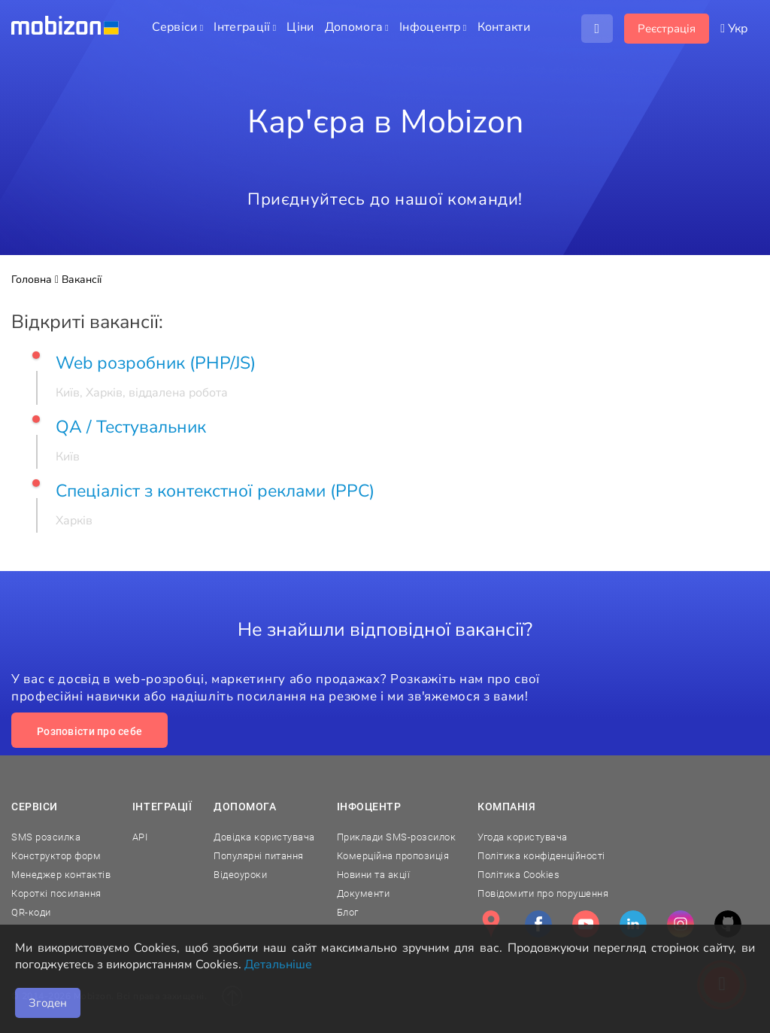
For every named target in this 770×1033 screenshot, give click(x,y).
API (140, 837)
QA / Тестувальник (131, 427)
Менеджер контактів (61, 874)
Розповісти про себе (89, 731)
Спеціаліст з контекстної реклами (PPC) (215, 491)
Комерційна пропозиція (393, 855)
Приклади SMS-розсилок (396, 837)
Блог (348, 912)
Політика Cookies (518, 874)
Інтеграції (162, 807)
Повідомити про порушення (542, 893)
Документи (363, 893)
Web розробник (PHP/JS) (156, 363)
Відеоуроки (240, 874)
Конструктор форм (56, 855)
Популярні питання (259, 855)
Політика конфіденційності (541, 855)
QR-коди (31, 912)
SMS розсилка (45, 837)
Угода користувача (522, 837)
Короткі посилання (56, 893)
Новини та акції (374, 874)
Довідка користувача (264, 837)
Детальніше (278, 964)
